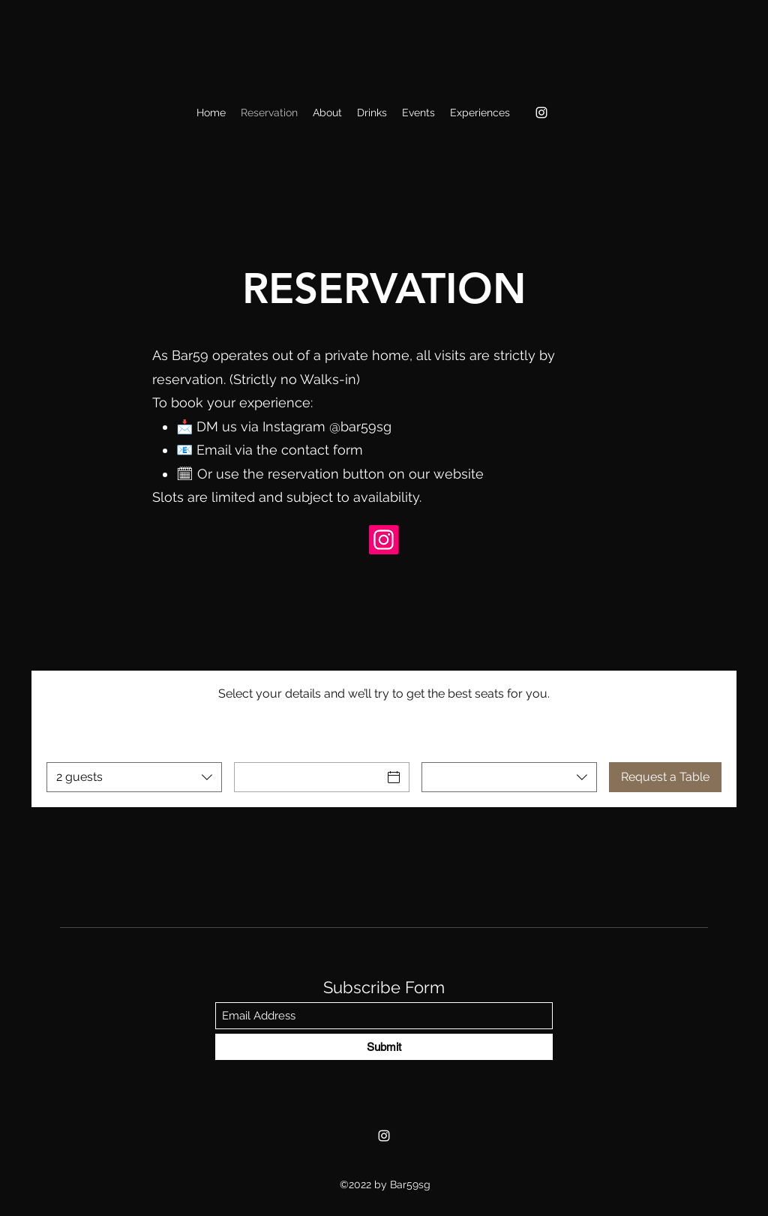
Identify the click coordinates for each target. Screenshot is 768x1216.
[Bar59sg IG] (383, 539)
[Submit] (384, 1047)
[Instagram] (541, 112)
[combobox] (134, 777)
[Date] (308, 777)
